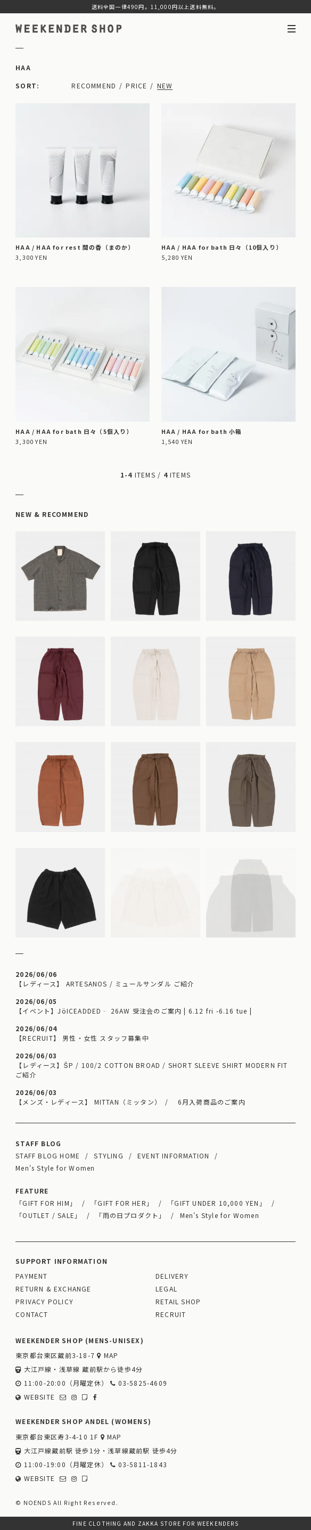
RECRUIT (171, 1314)
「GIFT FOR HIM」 (46, 1202)
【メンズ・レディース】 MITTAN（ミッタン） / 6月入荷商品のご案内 (130, 1101)
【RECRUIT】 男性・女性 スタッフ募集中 (82, 1037)
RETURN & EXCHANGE (53, 1288)
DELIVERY (172, 1275)
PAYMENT (31, 1275)
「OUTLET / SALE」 (48, 1215)
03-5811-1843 (138, 1464)
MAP (107, 1355)
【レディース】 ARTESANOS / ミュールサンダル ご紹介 (104, 983)
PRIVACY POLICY (44, 1301)
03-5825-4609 (138, 1382)
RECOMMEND (93, 85)
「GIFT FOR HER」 (122, 1202)
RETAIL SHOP (178, 1301)
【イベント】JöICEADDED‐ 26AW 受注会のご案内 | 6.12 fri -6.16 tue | (133, 1010)
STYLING (108, 1155)
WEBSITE (35, 1396)
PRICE (136, 85)
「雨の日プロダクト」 (130, 1215)
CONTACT (31, 1314)
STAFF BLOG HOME (47, 1155)
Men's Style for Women (55, 1167)
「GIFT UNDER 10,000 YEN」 (216, 1202)
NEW (165, 85)
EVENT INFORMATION (173, 1155)
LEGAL (166, 1288)
